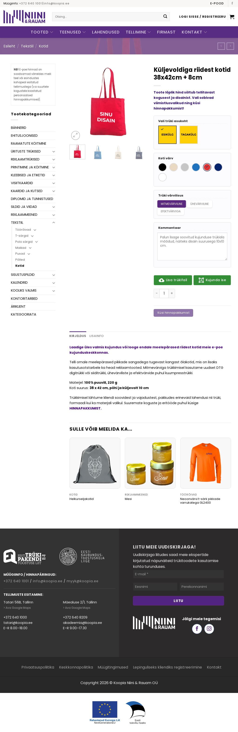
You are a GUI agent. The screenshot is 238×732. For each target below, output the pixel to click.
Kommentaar (169, 228)
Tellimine (138, 32)
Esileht (9, 46)
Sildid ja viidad (24, 206)
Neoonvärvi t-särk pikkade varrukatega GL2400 (200, 501)
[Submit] (165, 17)
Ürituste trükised (26, 151)
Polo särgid (24, 242)
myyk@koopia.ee (83, 581)
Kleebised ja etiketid (28, 175)
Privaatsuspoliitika (37, 667)
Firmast (166, 32)
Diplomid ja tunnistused (32, 198)
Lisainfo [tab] (96, 336)
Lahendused (106, 32)
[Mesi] (150, 463)
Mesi (128, 499)
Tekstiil (27, 46)
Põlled (20, 260)
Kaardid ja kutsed (27, 191)
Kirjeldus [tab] (77, 336)
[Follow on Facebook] (232, 3)
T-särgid (21, 236)
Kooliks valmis (23, 290)
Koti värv (165, 158)
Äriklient (18, 306)
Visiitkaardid (22, 183)
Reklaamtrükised (25, 159)
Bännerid (18, 127)
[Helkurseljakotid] (94, 463)
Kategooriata (23, 314)
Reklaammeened (24, 214)
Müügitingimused (113, 667)
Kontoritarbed (24, 298)
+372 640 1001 (30, 3)
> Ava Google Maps (17, 608)
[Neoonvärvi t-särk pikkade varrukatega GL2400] (205, 463)
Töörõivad (23, 230)
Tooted (42, 32)
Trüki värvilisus (170, 196)
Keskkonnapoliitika (76, 667)
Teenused (73, 32)
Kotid (43, 46)
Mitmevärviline (171, 204)
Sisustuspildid (23, 274)
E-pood (217, 3)
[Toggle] (54, 151)
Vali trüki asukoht (173, 121)
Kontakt (194, 32)
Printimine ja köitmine (30, 167)
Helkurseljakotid (81, 499)
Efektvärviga (171, 211)
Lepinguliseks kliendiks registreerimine (167, 667)
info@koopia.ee (56, 3)
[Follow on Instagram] (209, 629)
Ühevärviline (199, 204)
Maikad (20, 248)
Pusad (20, 254)
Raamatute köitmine (28, 143)
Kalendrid (19, 282)
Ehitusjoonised (24, 135)
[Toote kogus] (164, 293)
